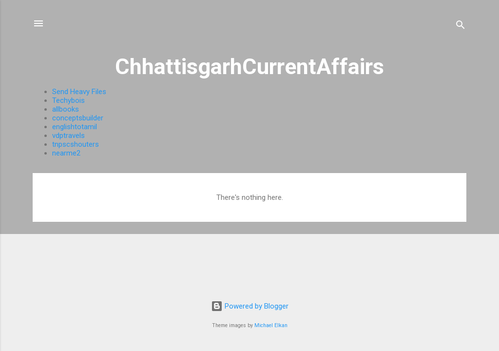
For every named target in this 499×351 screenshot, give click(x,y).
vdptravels (68, 135)
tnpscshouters (75, 144)
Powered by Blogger (249, 306)
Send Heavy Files (79, 91)
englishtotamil (74, 126)
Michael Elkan (271, 325)
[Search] (460, 26)
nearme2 (66, 153)
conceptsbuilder (77, 118)
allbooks (65, 109)
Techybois (68, 100)
